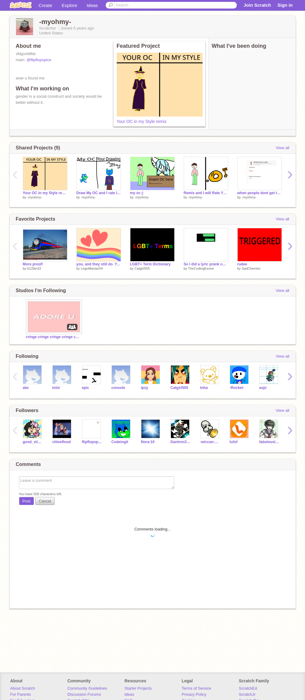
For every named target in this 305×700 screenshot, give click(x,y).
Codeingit (120, 442)
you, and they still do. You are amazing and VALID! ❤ (98, 264)
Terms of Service (196, 688)
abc (26, 388)
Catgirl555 (142, 268)
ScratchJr (247, 694)
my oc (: (137, 193)
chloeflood (61, 442)
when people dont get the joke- (259, 193)
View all (282, 147)
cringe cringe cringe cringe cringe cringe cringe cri (53, 337)
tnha (204, 388)
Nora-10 (148, 442)
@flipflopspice (39, 60)
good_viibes (33, 442)
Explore (69, 5)
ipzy (144, 388)
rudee (242, 264)
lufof (234, 442)
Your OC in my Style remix (142, 121)
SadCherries (251, 268)
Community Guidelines (87, 688)
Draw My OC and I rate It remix (98, 193)
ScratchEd (248, 688)
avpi (263, 388)
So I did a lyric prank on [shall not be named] (206, 264)
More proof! (33, 264)
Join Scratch (257, 5)
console (118, 388)
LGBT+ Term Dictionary (150, 264)
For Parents (20, 694)
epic (85, 388)
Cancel (45, 501)
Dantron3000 (181, 442)
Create (45, 5)
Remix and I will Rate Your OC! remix (206, 193)
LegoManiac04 (92, 268)
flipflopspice (92, 442)
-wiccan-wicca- (210, 442)
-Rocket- (237, 388)
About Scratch (22, 688)
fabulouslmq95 (269, 442)
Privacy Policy (194, 694)
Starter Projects (138, 688)
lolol (56, 388)
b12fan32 (34, 268)
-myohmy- (34, 197)
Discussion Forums (84, 694)
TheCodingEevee (201, 268)
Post (26, 501)
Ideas (92, 5)
